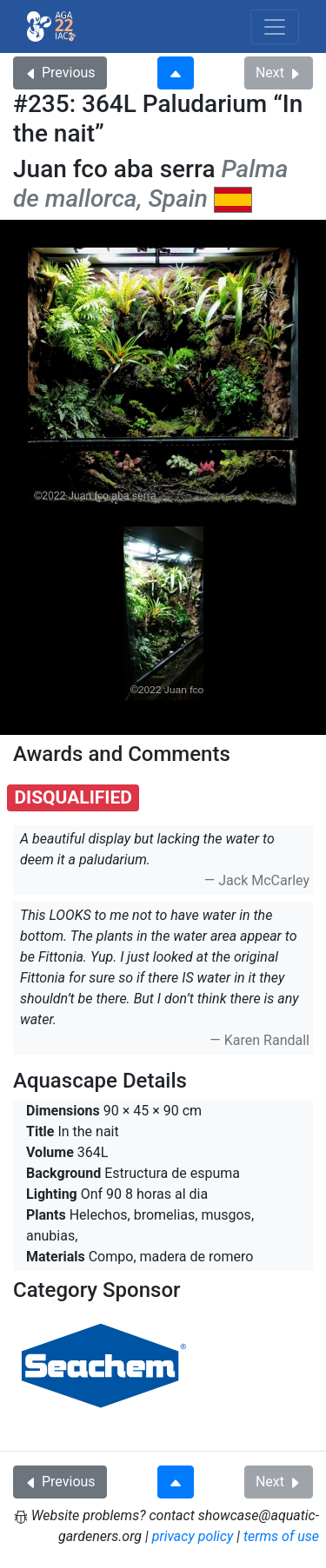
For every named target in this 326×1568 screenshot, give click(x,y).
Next (279, 72)
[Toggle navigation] (274, 27)
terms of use (281, 1536)
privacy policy (193, 1536)
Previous (60, 72)
